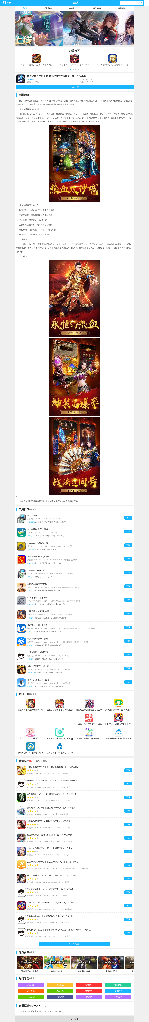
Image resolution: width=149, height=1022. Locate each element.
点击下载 (75, 87)
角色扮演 (72, 8)
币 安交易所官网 (23, 1011)
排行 (45, 761)
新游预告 (48, 8)
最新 (38, 761)
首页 (25, 8)
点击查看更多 (74, 944)
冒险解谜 (97, 8)
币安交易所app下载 (38, 1011)
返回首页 (74, 1019)
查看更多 (32, 509)
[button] (70, 69)
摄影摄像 (122, 8)
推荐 (31, 761)
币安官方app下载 (54, 1011)
